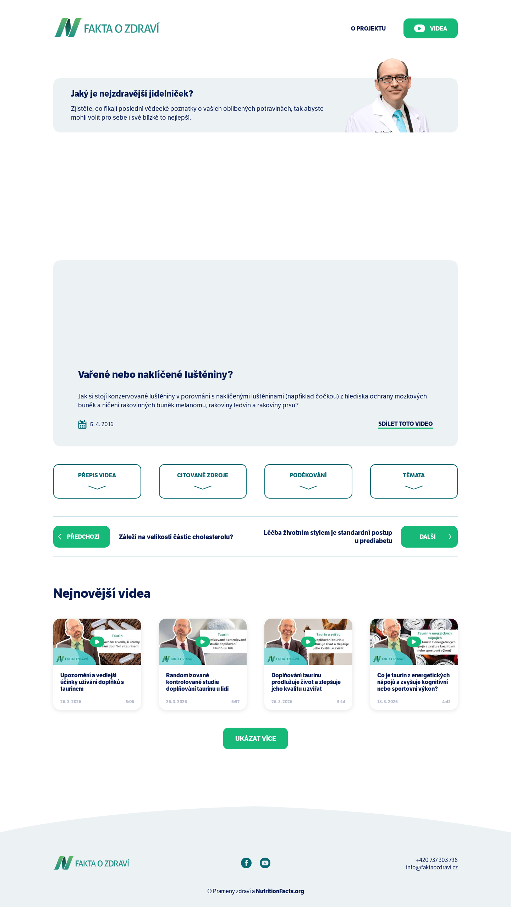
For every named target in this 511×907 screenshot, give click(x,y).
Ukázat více (255, 738)
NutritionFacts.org (280, 891)
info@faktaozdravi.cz (432, 867)
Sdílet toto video (405, 424)
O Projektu (368, 28)
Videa (430, 28)
